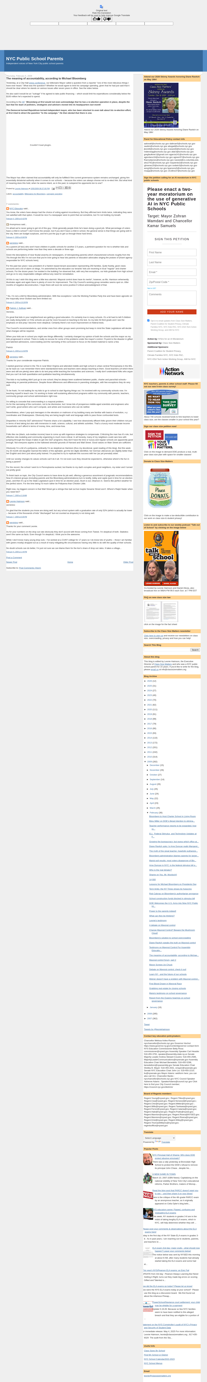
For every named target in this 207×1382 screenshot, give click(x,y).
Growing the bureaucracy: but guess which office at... (174, 841)
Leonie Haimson (17, 501)
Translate (162, 1142)
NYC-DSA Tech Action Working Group (165, 359)
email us (154, 669)
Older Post (128, 562)
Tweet (147, 1024)
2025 (150, 686)
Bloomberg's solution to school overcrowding (170, 938)
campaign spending (54, 194)
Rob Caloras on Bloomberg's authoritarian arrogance (173, 893)
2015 (150, 733)
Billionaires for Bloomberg (35, 194)
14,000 (152, 879)
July (152, 789)
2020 (150, 709)
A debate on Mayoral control (162, 925)
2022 (150, 700)
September (155, 779)
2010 (150, 757)
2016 (150, 728)
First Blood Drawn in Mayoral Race (165, 983)
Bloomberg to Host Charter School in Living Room (172, 816)
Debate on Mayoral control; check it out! (167, 969)
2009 (150, 761)
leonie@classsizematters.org (157, 1376)
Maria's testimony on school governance (168, 993)
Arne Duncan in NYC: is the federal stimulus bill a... (173, 865)
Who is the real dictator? (160, 870)
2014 (150, 738)
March (153, 808)
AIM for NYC (190, 359)
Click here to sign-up (153, 635)
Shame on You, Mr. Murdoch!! (163, 874)
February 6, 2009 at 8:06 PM (16, 237)
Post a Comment (14, 557)
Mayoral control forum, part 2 (162, 960)
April (152, 803)
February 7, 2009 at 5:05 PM (16, 517)
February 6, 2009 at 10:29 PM (17, 302)
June (152, 793)
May (152, 798)
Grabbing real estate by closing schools (167, 988)
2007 (150, 1018)
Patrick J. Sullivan (18, 308)
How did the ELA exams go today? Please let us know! (167, 1286)
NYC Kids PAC (176, 355)
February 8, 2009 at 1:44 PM (16, 552)
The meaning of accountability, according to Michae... (174, 955)
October (154, 775)
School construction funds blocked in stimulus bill (172, 898)
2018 (150, 719)
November (155, 770)
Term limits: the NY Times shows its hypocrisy (170, 889)
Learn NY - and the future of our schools (168, 974)
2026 (150, 681)
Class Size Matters (171, 343)
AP (23, 102)
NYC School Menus (153, 1363)
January (154, 1007)
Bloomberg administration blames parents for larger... (174, 855)
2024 (150, 690)
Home (70, 562)
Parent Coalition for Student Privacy (164, 351)
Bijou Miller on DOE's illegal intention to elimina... (172, 821)
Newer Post (11, 562)
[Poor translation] (107, 19)
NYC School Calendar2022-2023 (159, 1359)
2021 (150, 705)
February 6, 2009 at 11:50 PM (17, 351)
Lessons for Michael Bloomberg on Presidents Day (172, 884)
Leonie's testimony (158, 920)
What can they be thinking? (162, 916)
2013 (150, 742)
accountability (18, 194)
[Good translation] (96, 19)
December (155, 765)
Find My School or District (156, 1355)
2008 (150, 1013)
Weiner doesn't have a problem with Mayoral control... (174, 979)
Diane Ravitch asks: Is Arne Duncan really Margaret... (174, 846)
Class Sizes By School (154, 1350)
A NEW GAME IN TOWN (164, 1174)
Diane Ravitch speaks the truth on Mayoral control (172, 942)
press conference (37, 83)
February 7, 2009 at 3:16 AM (16, 495)
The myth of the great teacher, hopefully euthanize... (173, 851)
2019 (150, 714)
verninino (14, 243)
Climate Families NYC (157, 355)
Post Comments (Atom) (30, 568)
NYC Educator (16, 208)
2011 (150, 752)
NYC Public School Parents (34, 58)
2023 (150, 695)
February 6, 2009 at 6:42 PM (16, 219)
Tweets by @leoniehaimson (157, 1029)
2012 (150, 747)
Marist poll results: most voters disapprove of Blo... (172, 860)
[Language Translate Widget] (159, 1138)
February (154, 812)
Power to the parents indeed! (162, 911)
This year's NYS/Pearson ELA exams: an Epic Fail (165, 1270)
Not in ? (151, 288)
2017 (150, 724)
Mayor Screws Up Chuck (160, 964)
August (153, 784)
